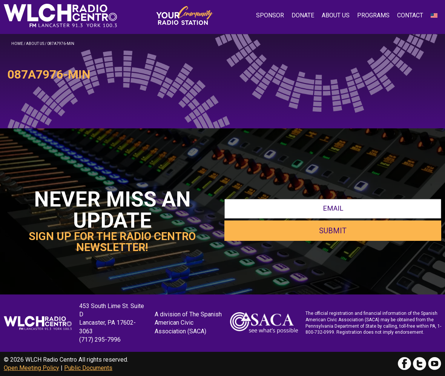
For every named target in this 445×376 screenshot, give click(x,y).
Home (17, 44)
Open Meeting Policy (31, 367)
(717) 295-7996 (100, 339)
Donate (303, 15)
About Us (336, 15)
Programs (373, 15)
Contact (410, 15)
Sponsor (270, 15)
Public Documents (88, 367)
